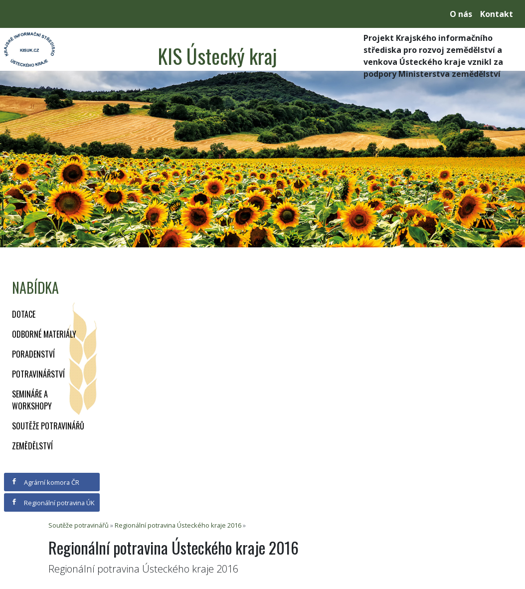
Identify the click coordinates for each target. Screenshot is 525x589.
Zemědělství (32, 446)
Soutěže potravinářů (48, 426)
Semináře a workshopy (32, 400)
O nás (461, 13)
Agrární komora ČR (45, 482)
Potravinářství (38, 374)
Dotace (23, 314)
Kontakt (496, 13)
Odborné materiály (44, 334)
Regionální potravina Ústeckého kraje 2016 (178, 525)
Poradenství (33, 354)
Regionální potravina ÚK (52, 502)
